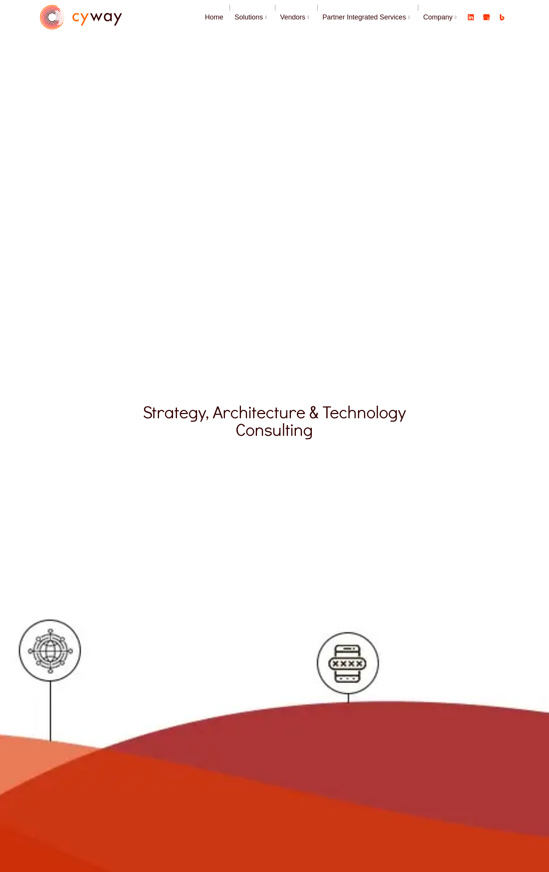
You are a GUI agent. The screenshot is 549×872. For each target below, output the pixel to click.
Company (440, 17)
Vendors (295, 17)
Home (214, 17)
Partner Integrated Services (367, 17)
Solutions (252, 17)
